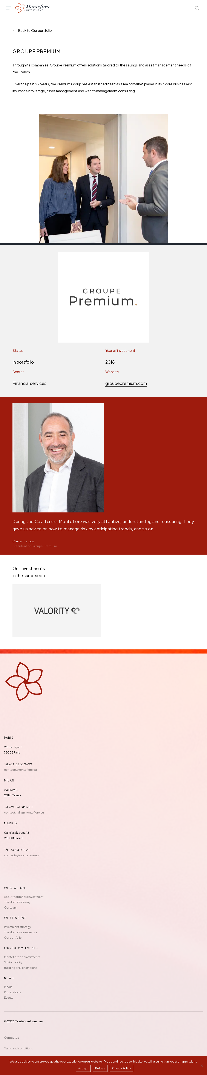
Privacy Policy (121, 1068)
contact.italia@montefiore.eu (24, 812)
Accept (83, 1068)
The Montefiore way (17, 902)
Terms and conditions (18, 1048)
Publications (12, 992)
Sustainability (13, 962)
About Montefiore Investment (23, 896)
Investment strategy (17, 927)
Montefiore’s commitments (22, 957)
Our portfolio (13, 937)
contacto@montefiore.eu (21, 855)
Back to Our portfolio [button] (35, 30)
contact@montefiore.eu (20, 769)
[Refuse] (201, 1065)
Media (8, 987)
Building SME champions (20, 967)
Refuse (100, 1068)
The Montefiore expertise (20, 932)
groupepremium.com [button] (126, 383)
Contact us (11, 1037)
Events (8, 997)
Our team (10, 907)
